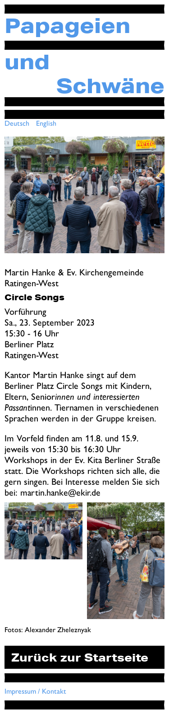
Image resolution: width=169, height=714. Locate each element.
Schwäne (110, 85)
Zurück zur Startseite (79, 657)
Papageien (67, 25)
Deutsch (17, 123)
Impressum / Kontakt (35, 691)
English (46, 123)
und (27, 61)
